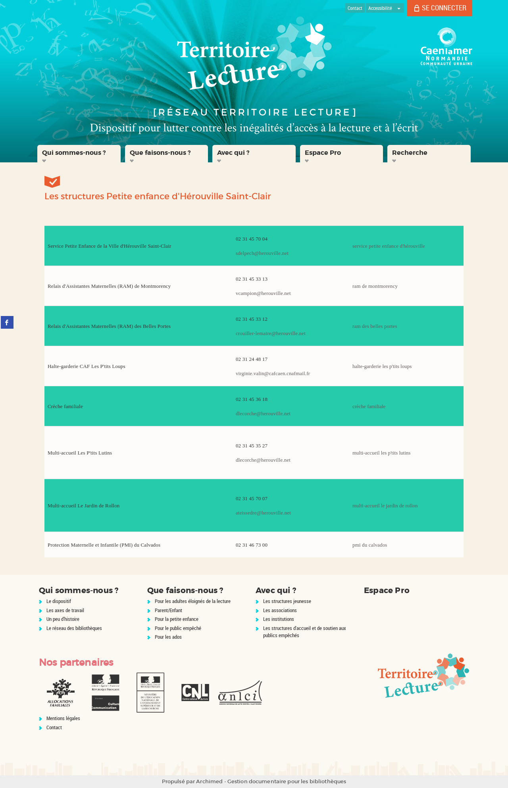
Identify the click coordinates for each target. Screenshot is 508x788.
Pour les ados (168, 636)
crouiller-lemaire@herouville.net (271, 333)
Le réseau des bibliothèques (74, 628)
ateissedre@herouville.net (263, 513)
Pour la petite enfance (176, 618)
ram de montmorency (375, 286)
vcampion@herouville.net (263, 293)
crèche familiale (368, 406)
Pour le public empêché (178, 628)
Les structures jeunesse (287, 601)
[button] (79, 153)
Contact (54, 727)
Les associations (280, 610)
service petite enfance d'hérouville (388, 246)
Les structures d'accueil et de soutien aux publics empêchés (304, 631)
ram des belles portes (374, 326)
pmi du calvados (369, 545)
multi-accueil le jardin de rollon (385, 506)
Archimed (209, 781)
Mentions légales (63, 718)
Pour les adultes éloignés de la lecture (193, 601)
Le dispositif (58, 601)
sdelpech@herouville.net (262, 253)
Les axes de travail (65, 610)
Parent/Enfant (168, 610)
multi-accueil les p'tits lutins (381, 453)
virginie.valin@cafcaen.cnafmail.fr (273, 373)
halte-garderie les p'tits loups (382, 366)
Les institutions (278, 618)
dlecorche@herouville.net (263, 413)
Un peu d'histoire (62, 618)
